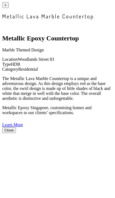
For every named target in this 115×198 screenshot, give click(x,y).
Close (9, 130)
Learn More (12, 124)
